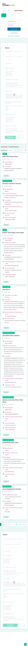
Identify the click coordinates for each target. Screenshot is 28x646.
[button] (8, 10)
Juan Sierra (6, 289)
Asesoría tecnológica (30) (13, 86)
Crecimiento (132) (13, 118)
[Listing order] (11, 150)
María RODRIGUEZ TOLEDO (11, 489)
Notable (13, 108)
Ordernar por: (4, 150)
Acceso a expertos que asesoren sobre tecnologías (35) (13, 85)
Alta (13, 107)
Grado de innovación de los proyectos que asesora (14, 102)
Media (13, 109)
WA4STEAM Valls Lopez (10, 442)
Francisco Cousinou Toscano (11, 183)
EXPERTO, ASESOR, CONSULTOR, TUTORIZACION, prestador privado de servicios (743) (13, 98)
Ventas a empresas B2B (8, 397)
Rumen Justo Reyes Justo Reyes (13, 232)
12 (24, 524)
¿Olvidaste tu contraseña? (14, 36)
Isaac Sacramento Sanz (10, 156)
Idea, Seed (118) (13, 120)
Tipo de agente (8, 91)
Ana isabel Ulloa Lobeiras (10, 335)
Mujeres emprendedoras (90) (13, 130)
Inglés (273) (13, 72)
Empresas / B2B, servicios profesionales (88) (13, 131)
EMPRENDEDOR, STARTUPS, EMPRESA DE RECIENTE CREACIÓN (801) (13, 96)
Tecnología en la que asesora (12, 79)
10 (16, 524)
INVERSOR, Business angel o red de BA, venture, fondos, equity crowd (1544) (13, 95)
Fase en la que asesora (10, 114)
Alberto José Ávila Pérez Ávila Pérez (12, 401)
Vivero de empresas (7, 180)
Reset (19, 137)
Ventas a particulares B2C (8, 332)
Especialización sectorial (11, 125)
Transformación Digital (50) (13, 84)
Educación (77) (13, 132)
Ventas (4, 153)
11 (20, 524)
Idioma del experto (9, 68)
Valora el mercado (7, 486)
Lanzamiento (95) (13, 121)
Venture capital (6, 286)
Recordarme (14, 33)
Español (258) (13, 73)
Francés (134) (13, 75)
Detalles (6, 175)
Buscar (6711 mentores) (10, 137)
